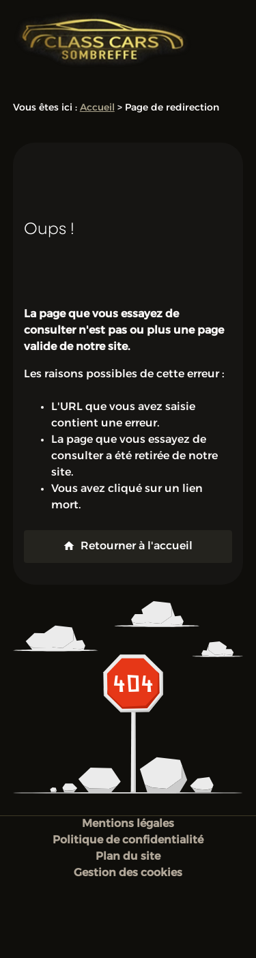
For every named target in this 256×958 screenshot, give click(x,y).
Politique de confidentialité (128, 840)
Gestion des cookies (128, 873)
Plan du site (128, 857)
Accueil (97, 108)
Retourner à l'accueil (128, 546)
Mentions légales (128, 824)
